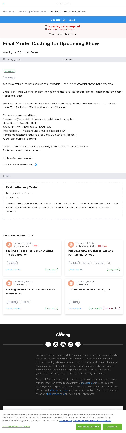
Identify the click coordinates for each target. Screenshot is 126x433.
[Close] (121, 415)
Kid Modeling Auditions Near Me (32, 12)
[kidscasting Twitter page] (55, 344)
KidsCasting (8, 12)
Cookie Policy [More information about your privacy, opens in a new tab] (67, 420)
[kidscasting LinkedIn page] (78, 344)
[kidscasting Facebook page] (48, 344)
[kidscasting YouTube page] (63, 344)
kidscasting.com (88, 382)
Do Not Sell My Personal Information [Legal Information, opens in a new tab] (92, 420)
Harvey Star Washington (19, 164)
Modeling (9, 77)
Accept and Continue (88, 427)
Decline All (112, 427)
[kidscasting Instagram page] (70, 344)
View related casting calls (61, 34)
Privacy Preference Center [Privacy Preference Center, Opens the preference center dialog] (16, 426)
